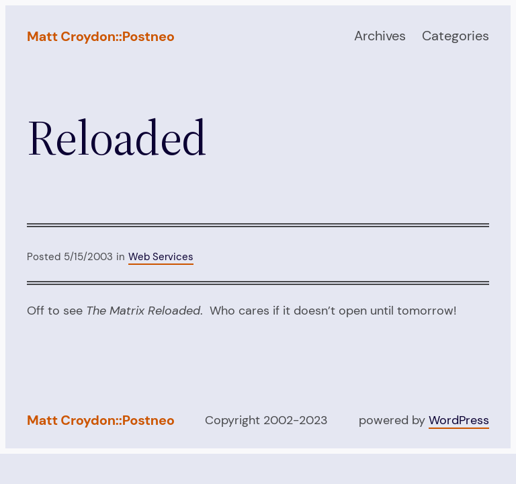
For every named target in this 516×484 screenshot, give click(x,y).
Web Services (161, 257)
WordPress (459, 420)
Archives (380, 35)
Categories (455, 35)
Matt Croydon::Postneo (101, 36)
